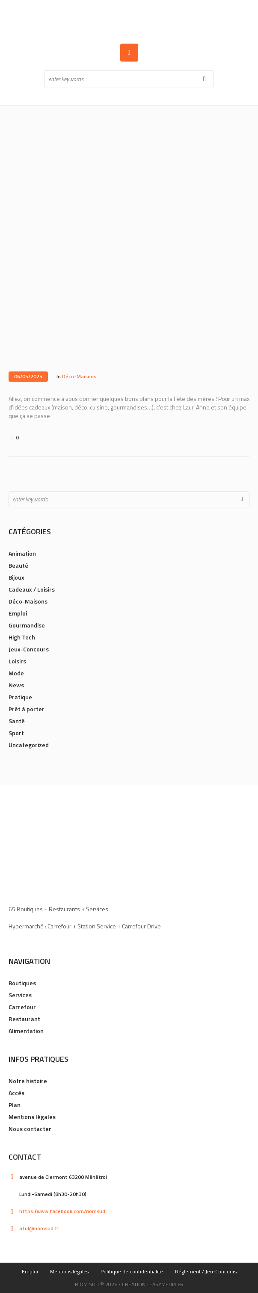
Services (20, 994)
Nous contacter (30, 1128)
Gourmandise (27, 625)
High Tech (22, 637)
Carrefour (22, 1006)
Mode (16, 673)
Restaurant (24, 1018)
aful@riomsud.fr (39, 1228)
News (16, 684)
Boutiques (22, 982)
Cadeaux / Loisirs (32, 589)
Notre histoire (28, 1080)
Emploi (18, 613)
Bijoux (16, 577)
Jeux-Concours (29, 649)
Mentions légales (32, 1116)
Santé (17, 720)
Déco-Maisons (79, 376)
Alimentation (26, 1030)
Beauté (18, 565)
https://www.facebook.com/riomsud (62, 1211)
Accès (16, 1092)
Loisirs (17, 661)
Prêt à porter (26, 708)
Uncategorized (29, 744)
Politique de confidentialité (132, 1271)
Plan (15, 1104)
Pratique (20, 696)
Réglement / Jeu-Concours (206, 1271)
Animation (22, 553)
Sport (16, 732)
